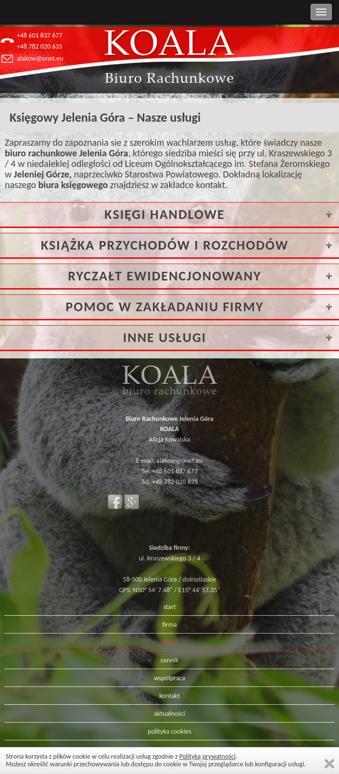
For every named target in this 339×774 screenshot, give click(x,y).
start (169, 607)
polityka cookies (169, 731)
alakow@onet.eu (40, 58)
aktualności (169, 714)
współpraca (169, 678)
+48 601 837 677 (40, 35)
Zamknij (329, 763)
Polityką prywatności (207, 756)
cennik (169, 660)
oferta (169, 642)
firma (169, 625)
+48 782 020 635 (40, 46)
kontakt (169, 696)
